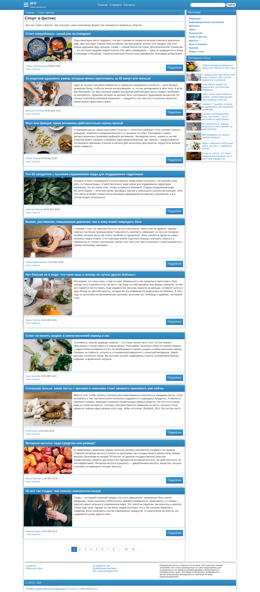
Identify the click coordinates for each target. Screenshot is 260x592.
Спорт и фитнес (33, 69)
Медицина (194, 18)
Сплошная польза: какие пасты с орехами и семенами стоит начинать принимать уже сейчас (95, 388)
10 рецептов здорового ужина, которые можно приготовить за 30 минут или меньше (88, 78)
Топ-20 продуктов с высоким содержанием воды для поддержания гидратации (84, 174)
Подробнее (174, 67)
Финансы (194, 26)
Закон (192, 29)
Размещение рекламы (104, 568)
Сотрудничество (101, 565)
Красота (193, 40)
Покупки (193, 48)
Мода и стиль (196, 51)
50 (126, 549)
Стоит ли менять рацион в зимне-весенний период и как (67, 335)
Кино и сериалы (198, 44)
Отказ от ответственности (83, 589)
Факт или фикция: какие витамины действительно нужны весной (74, 123)
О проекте (115, 4)
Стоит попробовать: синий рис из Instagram (58, 33)
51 (133, 549)
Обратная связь (34, 568)
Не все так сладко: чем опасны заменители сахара (63, 491)
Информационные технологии (206, 22)
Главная (103, 4)
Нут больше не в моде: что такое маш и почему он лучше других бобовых (80, 274)
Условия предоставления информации (46, 589)
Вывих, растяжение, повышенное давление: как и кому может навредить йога (83, 221)
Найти (231, 4)
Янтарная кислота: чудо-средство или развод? (60, 443)
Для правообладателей (105, 571)
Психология (195, 33)
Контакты (129, 4)
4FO (33, 3)
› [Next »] (139, 549)
